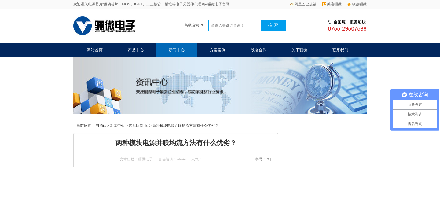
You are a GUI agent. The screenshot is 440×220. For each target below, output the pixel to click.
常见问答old (138, 125)
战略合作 (258, 50)
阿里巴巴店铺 (303, 4)
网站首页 (95, 50)
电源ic (101, 125)
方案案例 (218, 50)
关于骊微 (299, 50)
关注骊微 (332, 4)
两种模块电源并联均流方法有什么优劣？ (185, 125)
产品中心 (136, 50)
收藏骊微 (357, 4)
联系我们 (340, 50)
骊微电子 (145, 159)
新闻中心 (177, 50)
